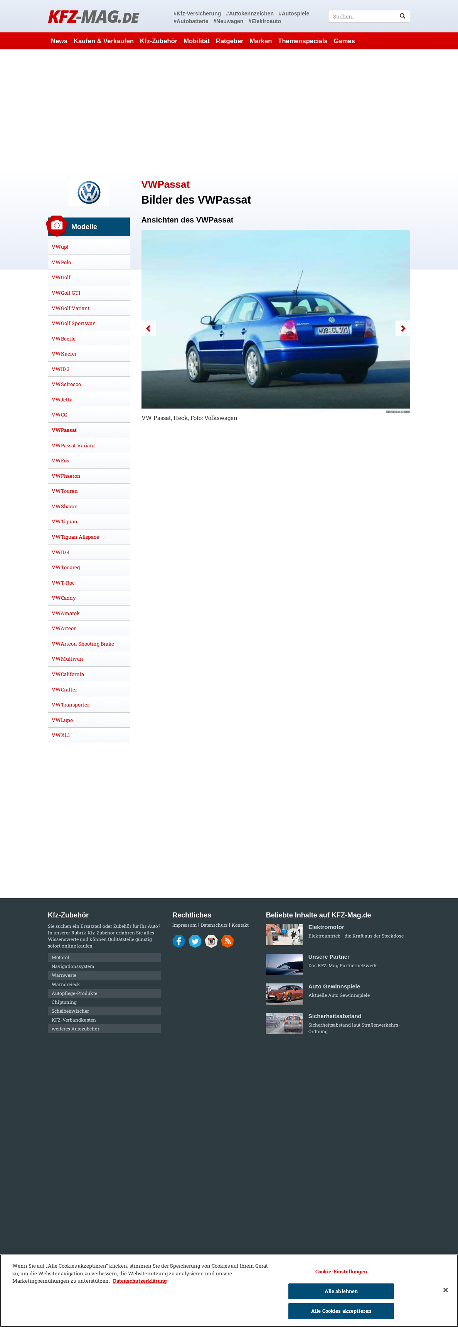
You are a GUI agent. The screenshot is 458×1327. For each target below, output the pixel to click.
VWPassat (64, 430)
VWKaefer (64, 353)
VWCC (59, 414)
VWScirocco (66, 384)
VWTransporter (70, 704)
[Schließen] (445, 1289)
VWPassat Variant (73, 445)
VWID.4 (61, 552)
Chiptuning (64, 1002)
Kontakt (240, 925)
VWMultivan (67, 658)
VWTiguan (64, 521)
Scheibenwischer (70, 1011)
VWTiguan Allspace (75, 536)
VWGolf (61, 277)
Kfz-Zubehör (158, 40)
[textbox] (369, 16)
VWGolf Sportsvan (74, 323)
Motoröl (60, 957)
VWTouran (65, 490)
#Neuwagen (229, 21)
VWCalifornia (68, 674)
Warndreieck (66, 984)
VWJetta (62, 399)
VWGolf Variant (71, 308)
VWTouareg (66, 567)
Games (344, 40)
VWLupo (62, 720)
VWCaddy (64, 597)
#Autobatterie (190, 21)
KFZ (93, 16)
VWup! (60, 246)
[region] (229, 1290)
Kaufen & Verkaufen (104, 40)
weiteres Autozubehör (75, 1028)
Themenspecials (302, 40)
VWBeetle (64, 338)
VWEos (60, 460)
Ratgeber (230, 40)
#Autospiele (294, 13)
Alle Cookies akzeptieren (341, 1310)
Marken (261, 40)
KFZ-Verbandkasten (74, 1020)
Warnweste (64, 975)
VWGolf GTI (66, 292)
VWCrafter (64, 689)
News (59, 40)
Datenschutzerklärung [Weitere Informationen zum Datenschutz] (140, 1280)
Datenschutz (214, 925)
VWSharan (65, 506)
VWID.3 (60, 369)
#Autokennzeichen (250, 13)
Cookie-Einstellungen (341, 1271)
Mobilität (197, 40)
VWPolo (61, 262)
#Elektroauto (264, 21)
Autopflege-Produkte (74, 993)
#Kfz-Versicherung (197, 13)
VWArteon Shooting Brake (83, 643)
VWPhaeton (66, 475)
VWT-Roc (63, 582)
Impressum (184, 925)
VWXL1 (61, 735)
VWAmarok (66, 613)
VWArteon (64, 628)
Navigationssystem (73, 966)
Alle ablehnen (341, 1291)
